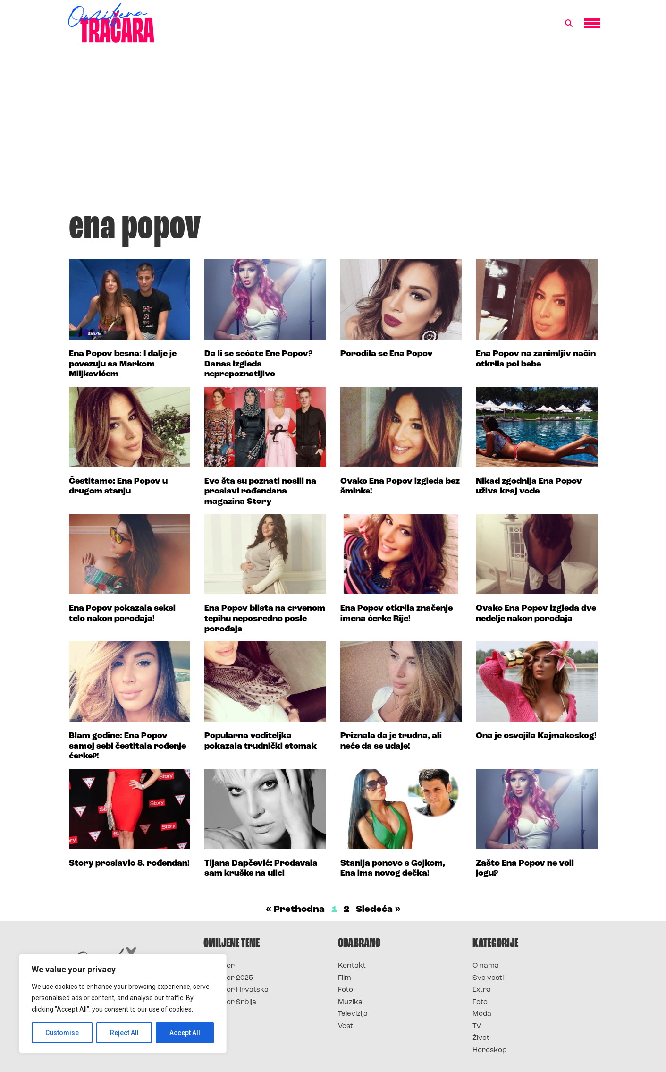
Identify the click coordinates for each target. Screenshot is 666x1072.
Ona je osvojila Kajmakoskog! (536, 736)
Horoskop (489, 1050)
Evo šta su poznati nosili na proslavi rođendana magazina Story (260, 491)
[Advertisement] (333, 129)
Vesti (346, 1026)
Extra (481, 990)
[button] (568, 23)
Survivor (219, 966)
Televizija (353, 1014)
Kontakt (352, 966)
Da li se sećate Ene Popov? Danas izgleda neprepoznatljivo (258, 364)
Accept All (184, 1033)
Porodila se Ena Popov (386, 353)
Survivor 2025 (228, 978)
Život (480, 1038)
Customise (62, 1033)
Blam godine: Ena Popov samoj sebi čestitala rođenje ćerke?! (127, 746)
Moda (481, 1014)
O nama (485, 966)
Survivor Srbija (229, 1002)
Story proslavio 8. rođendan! (129, 863)
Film (344, 978)
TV (476, 1026)
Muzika (350, 1002)
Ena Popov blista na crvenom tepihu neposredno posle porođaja (264, 618)
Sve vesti (488, 978)
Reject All (124, 1033)
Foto (345, 990)
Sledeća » (378, 909)
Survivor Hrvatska (236, 990)
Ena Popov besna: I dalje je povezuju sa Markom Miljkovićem (123, 364)
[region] (123, 1003)
